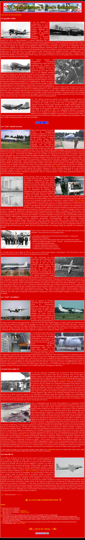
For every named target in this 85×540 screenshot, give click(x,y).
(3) (51, 110)
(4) (30, 252)
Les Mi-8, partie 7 (66, 380)
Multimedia (51, 449)
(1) (8, 49)
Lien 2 (23, 523)
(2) (31, 88)
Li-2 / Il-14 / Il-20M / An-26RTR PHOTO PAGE (43, 500)
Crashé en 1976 (24, 512)
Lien (21, 432)
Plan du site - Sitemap (42, 529)
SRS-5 (79, 200)
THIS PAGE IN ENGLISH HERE (11, 15)
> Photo (57, 166)
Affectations (23, 511)
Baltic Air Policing (31, 470)
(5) (75, 405)
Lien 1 (19, 523)
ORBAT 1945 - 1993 (42, 122)
